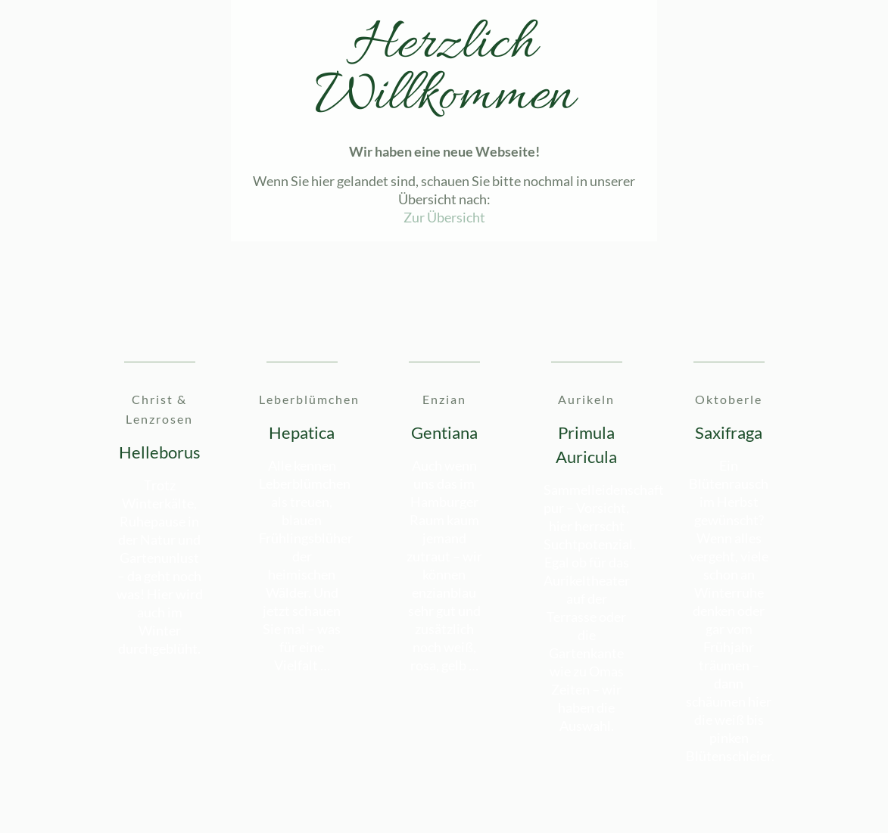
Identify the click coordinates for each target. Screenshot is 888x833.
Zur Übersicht (444, 217)
